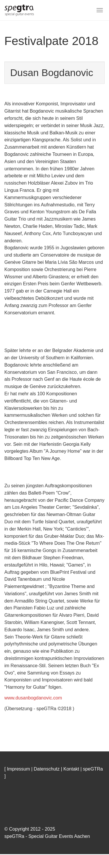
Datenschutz (47, 769)
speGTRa (93, 769)
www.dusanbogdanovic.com (33, 698)
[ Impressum (17, 769)
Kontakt (71, 769)
